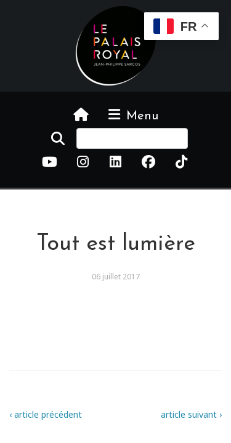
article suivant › (191, 414)
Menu (132, 115)
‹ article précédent (45, 414)
